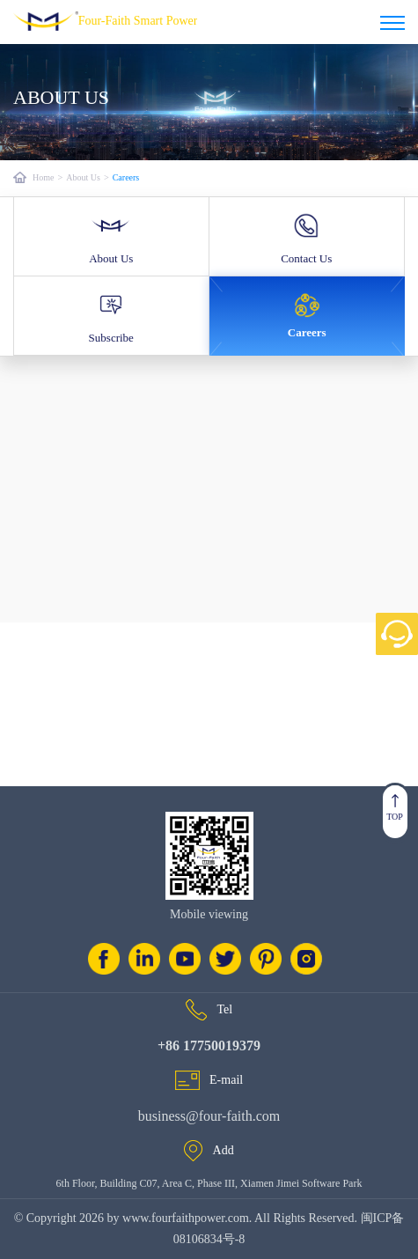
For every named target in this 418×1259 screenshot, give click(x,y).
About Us (83, 177)
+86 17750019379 (209, 1045)
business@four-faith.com (209, 1115)
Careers (126, 177)
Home (43, 177)
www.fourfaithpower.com (184, 1218)
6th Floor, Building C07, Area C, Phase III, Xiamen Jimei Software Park (209, 1183)
